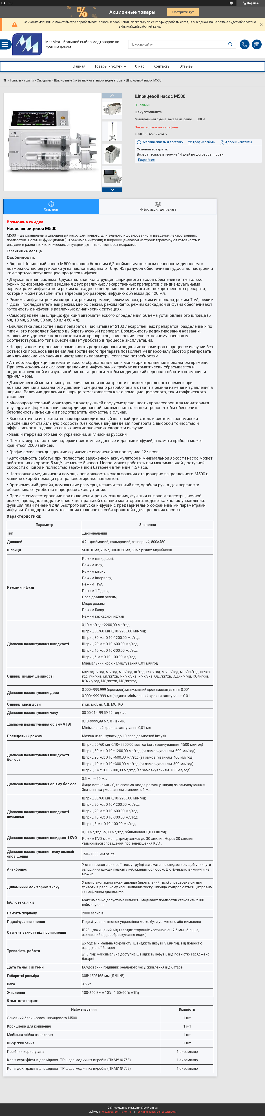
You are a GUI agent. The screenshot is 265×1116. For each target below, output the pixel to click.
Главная (78, 66)
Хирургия (44, 80)
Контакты (161, 66)
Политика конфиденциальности (156, 1111)
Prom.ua (152, 1107)
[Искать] (230, 44)
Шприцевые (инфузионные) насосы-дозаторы (88, 80)
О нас (139, 66)
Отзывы (186, 66)
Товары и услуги (108, 66)
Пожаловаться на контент (117, 1111)
